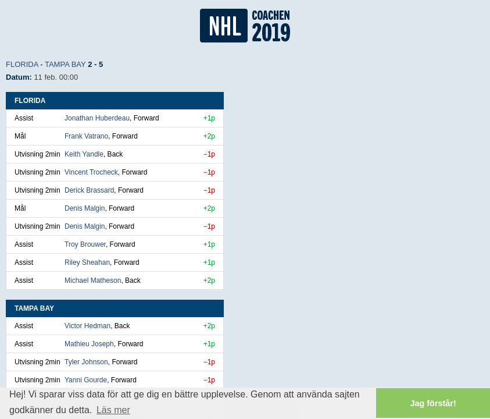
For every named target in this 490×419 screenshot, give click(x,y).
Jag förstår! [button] (433, 403)
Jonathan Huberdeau (97, 118)
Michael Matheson (93, 280)
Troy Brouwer (85, 244)
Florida (22, 64)
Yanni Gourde (86, 380)
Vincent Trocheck (91, 172)
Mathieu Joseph (89, 344)
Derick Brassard (89, 190)
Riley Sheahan (87, 262)
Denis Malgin (85, 208)
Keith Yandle (84, 154)
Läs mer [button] (113, 410)
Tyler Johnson (86, 362)
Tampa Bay (65, 64)
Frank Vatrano (86, 136)
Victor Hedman (87, 326)
